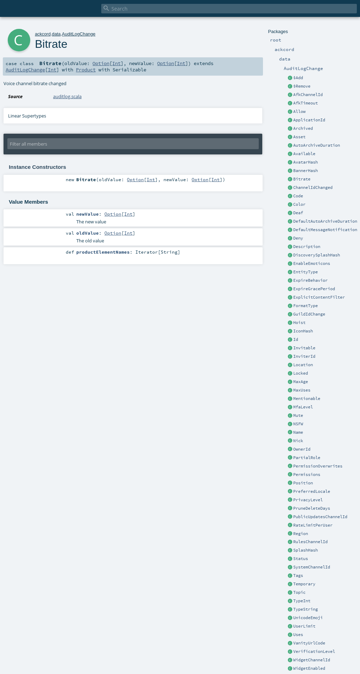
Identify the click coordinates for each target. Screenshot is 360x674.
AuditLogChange (78, 34)
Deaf (298, 212)
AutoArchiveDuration (316, 145)
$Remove (301, 86)
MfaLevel (303, 407)
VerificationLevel (314, 651)
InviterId (304, 356)
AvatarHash (305, 162)
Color (299, 204)
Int (116, 63)
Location (303, 364)
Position (303, 483)
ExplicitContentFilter (319, 297)
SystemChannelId (311, 567)
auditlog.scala (67, 96)
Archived (303, 128)
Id (295, 339)
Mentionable (306, 398)
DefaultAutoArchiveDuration (325, 221)
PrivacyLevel (308, 499)
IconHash (303, 331)
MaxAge (300, 381)
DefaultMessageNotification (325, 229)
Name (298, 432)
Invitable (304, 347)
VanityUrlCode (309, 643)
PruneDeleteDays (311, 508)
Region (300, 533)
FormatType (305, 305)
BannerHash (305, 170)
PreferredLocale (311, 491)
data (56, 34)
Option (100, 63)
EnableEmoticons (311, 263)
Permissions (306, 474)
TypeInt (301, 600)
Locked (300, 373)
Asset (299, 136)
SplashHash (305, 550)
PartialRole (306, 457)
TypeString (305, 609)
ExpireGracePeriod (314, 288)
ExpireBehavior (310, 280)
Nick (298, 440)
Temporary (304, 583)
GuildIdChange (309, 314)
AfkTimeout (305, 103)
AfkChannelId (308, 94)
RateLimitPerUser (313, 525)
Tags (298, 575)
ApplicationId (309, 119)
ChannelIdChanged (313, 187)
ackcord (43, 34)
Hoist (299, 322)
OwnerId (301, 449)
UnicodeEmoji (308, 617)
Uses (298, 634)
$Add (298, 77)
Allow (299, 111)
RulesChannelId (310, 541)
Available (304, 153)
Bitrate (301, 179)
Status (300, 558)
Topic (299, 592)
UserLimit (304, 626)
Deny (298, 238)
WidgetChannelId (311, 659)
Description (306, 246)
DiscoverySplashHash (316, 255)
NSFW (298, 423)
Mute (298, 415)
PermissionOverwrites (317, 466)
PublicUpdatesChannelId (320, 516)
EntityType (305, 271)
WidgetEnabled (309, 668)
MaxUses (301, 390)
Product (86, 69)
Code (298, 195)
